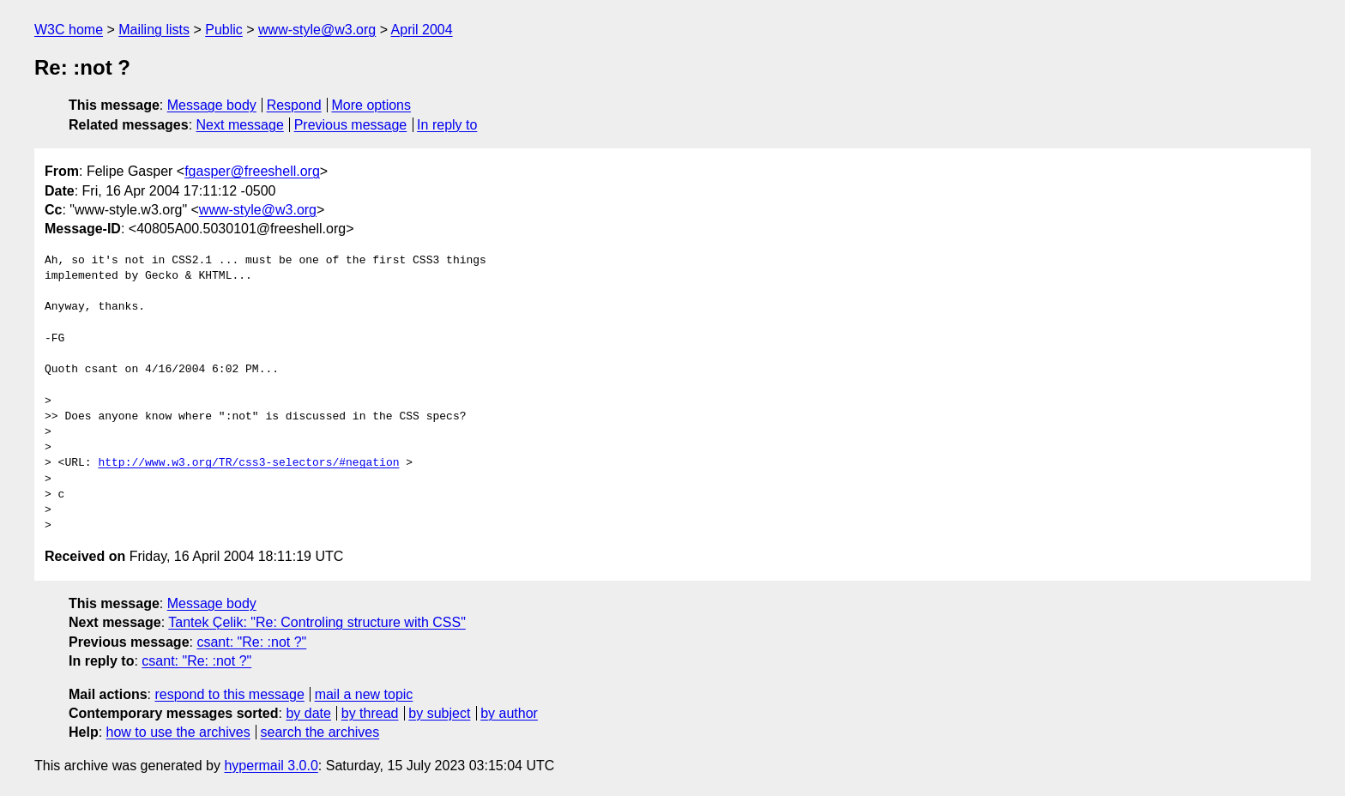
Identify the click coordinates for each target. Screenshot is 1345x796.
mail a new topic (364, 694)
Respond (294, 105)
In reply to (447, 125)
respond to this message (229, 694)
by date (308, 713)
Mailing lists (154, 29)
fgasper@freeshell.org (252, 171)
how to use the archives (178, 732)
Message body (211, 105)
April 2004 (422, 29)
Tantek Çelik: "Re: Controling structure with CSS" (317, 622)
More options (372, 105)
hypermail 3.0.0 (270, 765)
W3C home (68, 29)
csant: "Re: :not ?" (251, 642)
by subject (439, 713)
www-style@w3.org (317, 29)
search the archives (320, 732)
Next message (240, 125)
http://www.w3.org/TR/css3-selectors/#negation (248, 463)
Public (224, 29)
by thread (370, 713)
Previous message (350, 125)
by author (509, 713)
